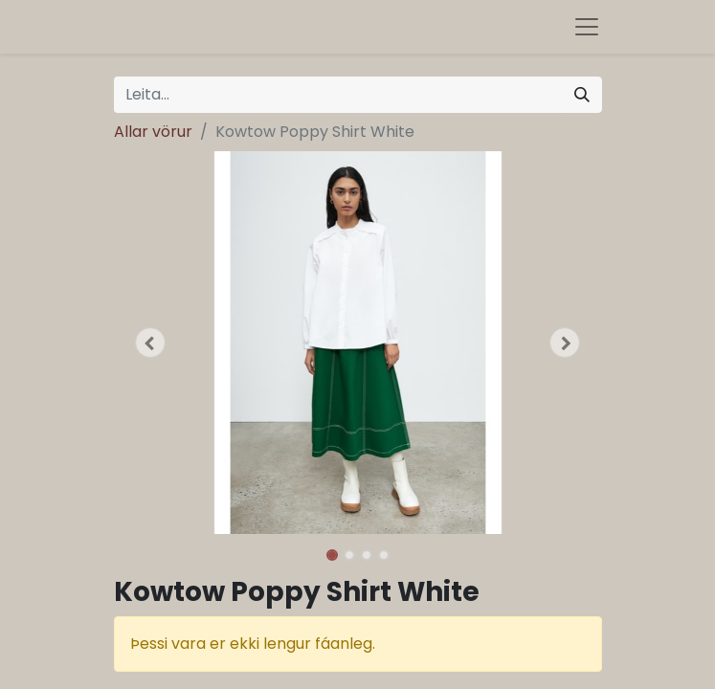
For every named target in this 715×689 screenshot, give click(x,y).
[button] (151, 343)
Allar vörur (153, 132)
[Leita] (582, 95)
